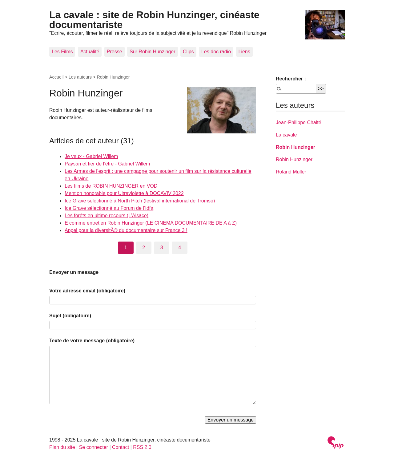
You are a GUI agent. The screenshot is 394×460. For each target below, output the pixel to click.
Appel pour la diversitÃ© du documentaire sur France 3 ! (126, 230)
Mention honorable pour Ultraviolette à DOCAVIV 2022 (124, 193)
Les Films (62, 51)
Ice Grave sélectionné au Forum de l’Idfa (109, 208)
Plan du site (62, 447)
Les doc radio (216, 51)
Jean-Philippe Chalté (298, 122)
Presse (114, 51)
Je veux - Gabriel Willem (91, 156)
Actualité (89, 51)
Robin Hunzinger (295, 147)
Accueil (56, 77)
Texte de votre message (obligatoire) (92, 340)
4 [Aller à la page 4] (179, 247)
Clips (188, 51)
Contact (120, 447)
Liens (244, 51)
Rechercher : (291, 78)
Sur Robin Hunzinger (152, 51)
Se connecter (93, 447)
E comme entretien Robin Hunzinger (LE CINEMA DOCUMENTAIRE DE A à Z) (151, 223)
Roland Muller (291, 171)
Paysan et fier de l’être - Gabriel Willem (107, 163)
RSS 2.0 (142, 447)
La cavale (286, 134)
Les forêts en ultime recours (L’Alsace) (106, 215)
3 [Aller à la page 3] (161, 247)
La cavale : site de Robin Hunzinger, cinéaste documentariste (154, 19)
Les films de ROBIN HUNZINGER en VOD (111, 186)
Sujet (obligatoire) (70, 315)
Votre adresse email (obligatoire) (87, 290)
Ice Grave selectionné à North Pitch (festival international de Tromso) (140, 200)
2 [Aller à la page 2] (143, 247)
